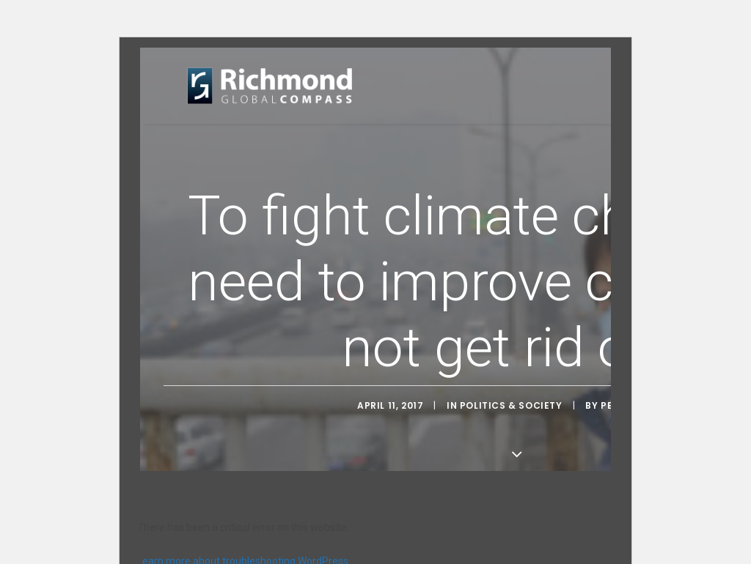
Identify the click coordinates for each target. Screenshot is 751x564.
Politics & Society (511, 404)
